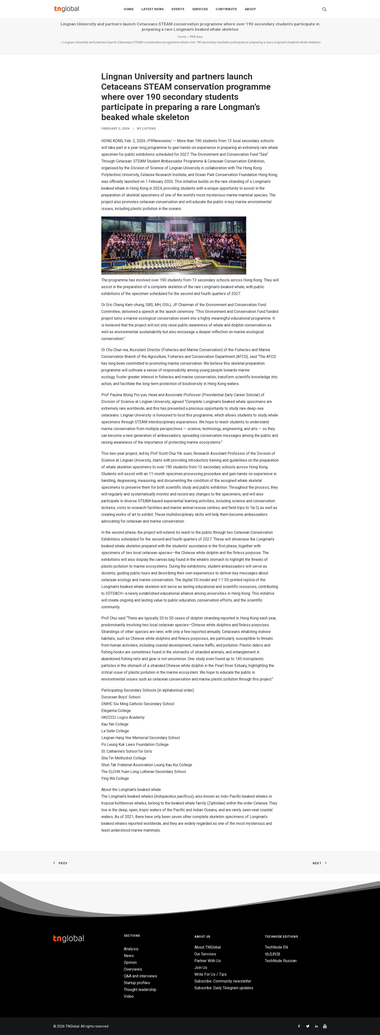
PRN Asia (196, 44)
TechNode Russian (281, 960)
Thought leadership (140, 989)
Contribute (226, 10)
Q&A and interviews (140, 976)
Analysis (131, 949)
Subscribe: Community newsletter (222, 981)
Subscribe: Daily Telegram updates (223, 988)
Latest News (153, 10)
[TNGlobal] (66, 10)
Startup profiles (137, 983)
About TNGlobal (207, 947)
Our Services (205, 954)
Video (129, 996)
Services (200, 10)
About (250, 10)
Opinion (130, 962)
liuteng (149, 136)
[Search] (324, 10)
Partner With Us (207, 960)
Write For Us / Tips (210, 974)
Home (129, 10)
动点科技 (272, 954)
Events (178, 10)
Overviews (133, 969)
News (129, 955)
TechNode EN (276, 947)
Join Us (200, 967)
